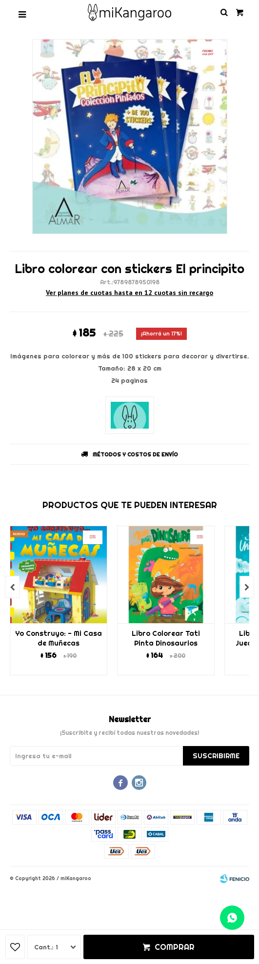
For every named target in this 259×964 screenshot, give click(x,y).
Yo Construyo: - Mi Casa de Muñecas (58, 638)
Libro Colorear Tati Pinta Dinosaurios (166, 638)
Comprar (175, 947)
